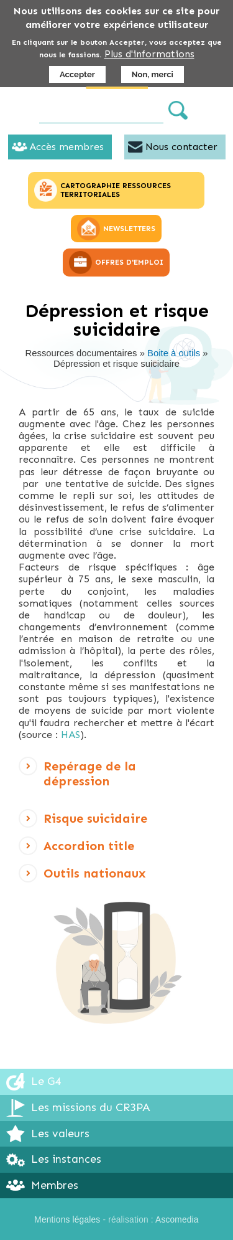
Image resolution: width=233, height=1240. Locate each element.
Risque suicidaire (95, 821)
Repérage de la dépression (89, 775)
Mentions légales (67, 1219)
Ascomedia (177, 1219)
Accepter (77, 74)
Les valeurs (60, 1133)
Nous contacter (181, 147)
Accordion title (88, 848)
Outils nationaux (94, 876)
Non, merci (152, 74)
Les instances (66, 1159)
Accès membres (66, 147)
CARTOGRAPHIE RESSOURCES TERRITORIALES (115, 190)
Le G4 (46, 1081)
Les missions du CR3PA (90, 1107)
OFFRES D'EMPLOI (129, 262)
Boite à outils (173, 353)
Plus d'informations (149, 54)
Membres (54, 1185)
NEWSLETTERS (129, 228)
